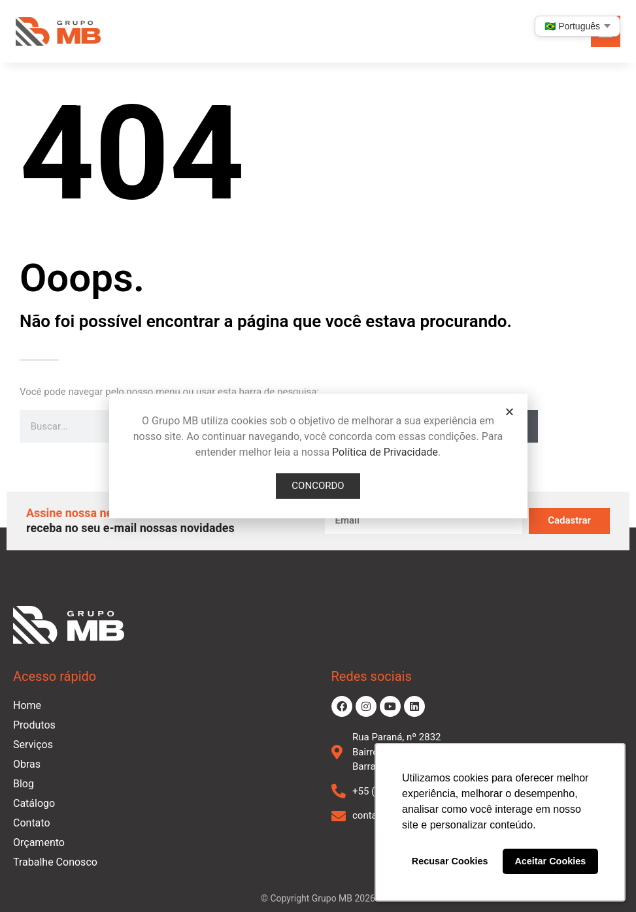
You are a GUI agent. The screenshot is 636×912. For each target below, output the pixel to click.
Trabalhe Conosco (55, 862)
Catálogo (34, 803)
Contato (31, 823)
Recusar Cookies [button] (450, 861)
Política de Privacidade (385, 452)
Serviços (33, 744)
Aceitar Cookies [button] (550, 861)
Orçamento (39, 842)
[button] (509, 412)
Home (27, 705)
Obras (27, 764)
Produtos (34, 725)
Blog (23, 784)
